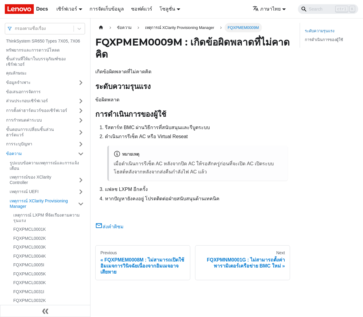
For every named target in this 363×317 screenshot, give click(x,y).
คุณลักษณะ (16, 73)
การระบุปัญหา (19, 143)
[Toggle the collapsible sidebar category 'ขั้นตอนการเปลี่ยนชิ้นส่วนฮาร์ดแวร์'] (80, 132)
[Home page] (101, 27)
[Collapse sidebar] (45, 311)
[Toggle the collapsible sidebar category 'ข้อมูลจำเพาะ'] (80, 82)
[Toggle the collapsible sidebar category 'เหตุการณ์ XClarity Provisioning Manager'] (80, 204)
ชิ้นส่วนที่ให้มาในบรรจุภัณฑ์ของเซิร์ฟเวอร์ (36, 61)
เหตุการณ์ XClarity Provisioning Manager (39, 203)
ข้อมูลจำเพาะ (18, 82)
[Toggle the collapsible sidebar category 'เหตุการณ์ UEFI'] (80, 192)
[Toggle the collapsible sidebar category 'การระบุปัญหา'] (80, 144)
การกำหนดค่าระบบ (24, 120)
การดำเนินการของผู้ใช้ (324, 39)
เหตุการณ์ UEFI (24, 191)
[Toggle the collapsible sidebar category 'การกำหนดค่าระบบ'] (80, 120)
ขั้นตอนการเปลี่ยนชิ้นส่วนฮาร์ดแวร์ (30, 132)
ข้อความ (14, 153)
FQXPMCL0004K (29, 256)
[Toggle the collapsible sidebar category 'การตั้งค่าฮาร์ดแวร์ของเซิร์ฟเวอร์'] (80, 111)
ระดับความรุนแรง (319, 31)
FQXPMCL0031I (28, 291)
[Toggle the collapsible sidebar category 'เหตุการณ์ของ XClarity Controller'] (80, 180)
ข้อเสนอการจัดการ (23, 91)
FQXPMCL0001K (29, 229)
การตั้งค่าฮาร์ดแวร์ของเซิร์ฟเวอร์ (36, 110)
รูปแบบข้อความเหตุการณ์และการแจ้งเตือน (44, 165)
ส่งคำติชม (109, 226)
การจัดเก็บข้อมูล (107, 8)
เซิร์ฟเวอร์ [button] (66, 8)
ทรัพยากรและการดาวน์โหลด (33, 50)
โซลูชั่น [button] (167, 8)
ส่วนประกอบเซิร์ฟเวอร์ (27, 100)
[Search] (328, 9)
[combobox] (15, 28)
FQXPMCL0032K (29, 300)
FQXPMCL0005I (28, 264)
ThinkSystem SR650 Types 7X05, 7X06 (43, 41)
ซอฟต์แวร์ (141, 8)
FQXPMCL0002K (29, 238)
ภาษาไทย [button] (267, 8)
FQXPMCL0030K (29, 282)
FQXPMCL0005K (29, 273)
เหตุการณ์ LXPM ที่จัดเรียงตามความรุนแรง (46, 218)
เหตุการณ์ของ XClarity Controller (30, 180)
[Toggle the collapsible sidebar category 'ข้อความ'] (80, 154)
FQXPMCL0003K (29, 247)
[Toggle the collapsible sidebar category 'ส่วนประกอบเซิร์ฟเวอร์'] (80, 101)
